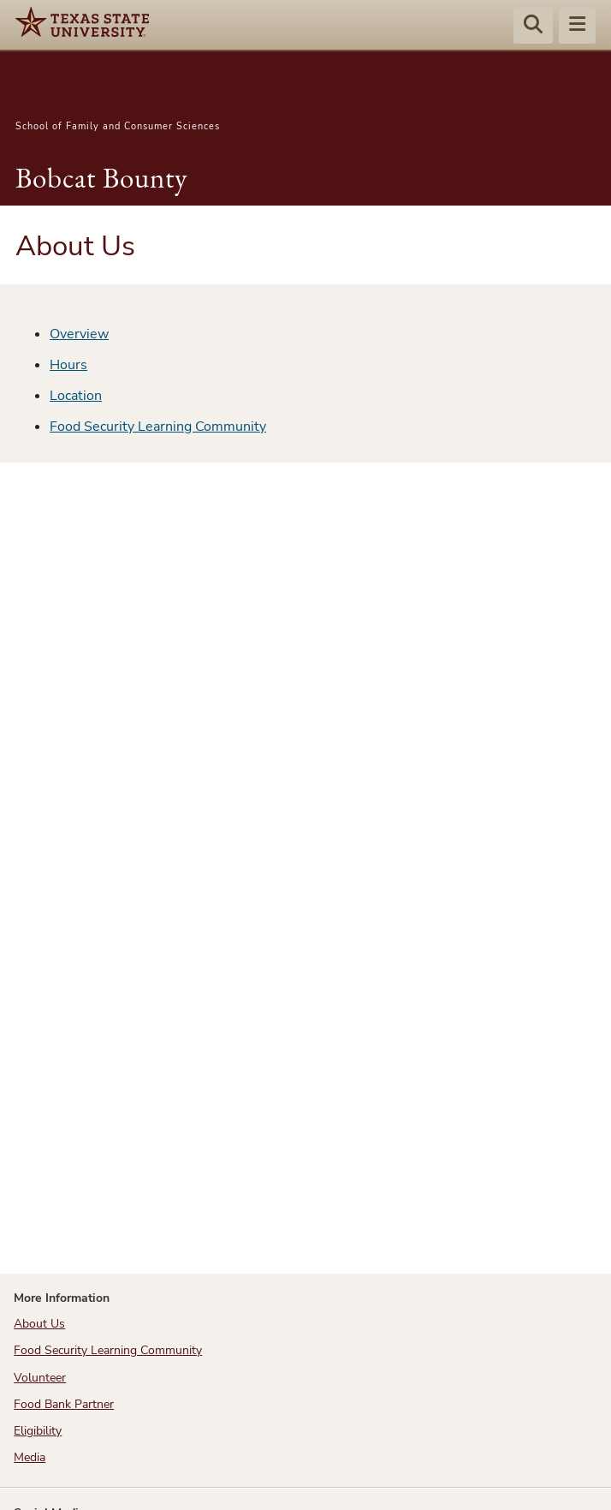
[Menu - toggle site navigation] (577, 26)
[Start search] (533, 26)
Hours (68, 364)
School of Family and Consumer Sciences (117, 126)
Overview (79, 334)
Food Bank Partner (64, 1404)
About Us (39, 1324)
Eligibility (38, 1431)
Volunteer (40, 1378)
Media (29, 1457)
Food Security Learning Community (158, 426)
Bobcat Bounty (101, 177)
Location (76, 395)
